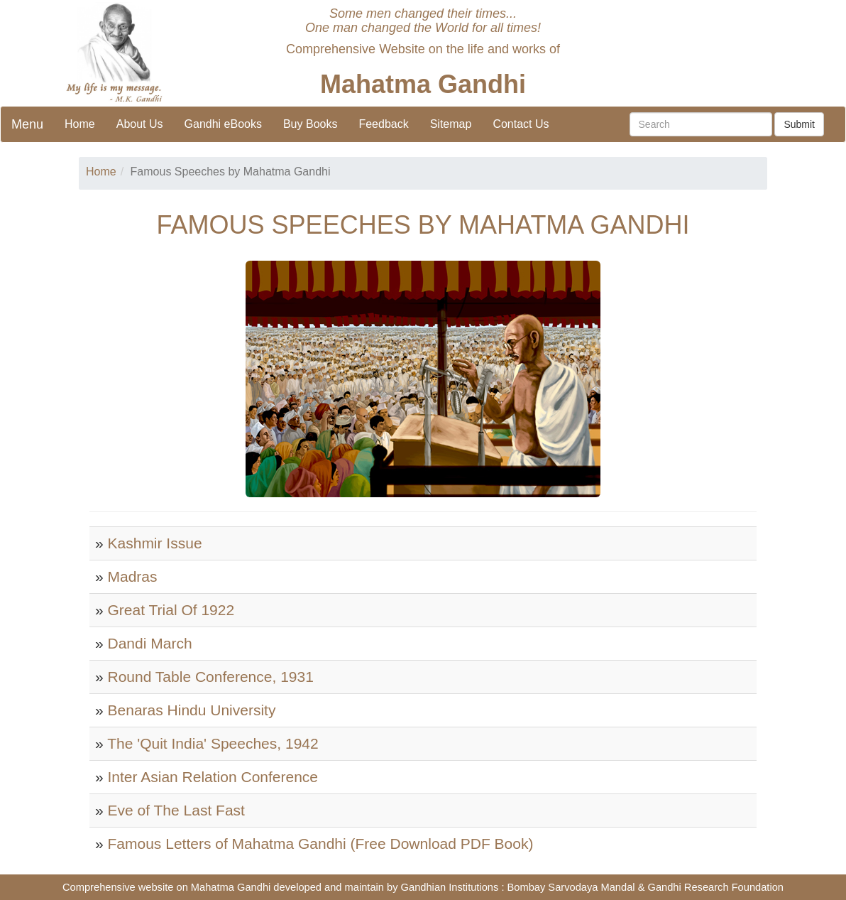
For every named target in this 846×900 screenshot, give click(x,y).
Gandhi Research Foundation (716, 887)
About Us (139, 124)
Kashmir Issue (155, 543)
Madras (133, 576)
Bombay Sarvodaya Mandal (571, 887)
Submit (799, 124)
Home (80, 124)
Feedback (383, 124)
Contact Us (521, 124)
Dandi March (150, 643)
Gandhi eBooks (223, 124)
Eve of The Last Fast (176, 810)
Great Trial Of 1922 (171, 610)
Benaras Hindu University (192, 710)
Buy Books (310, 124)
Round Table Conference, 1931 (211, 676)
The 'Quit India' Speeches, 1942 (213, 743)
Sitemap (451, 124)
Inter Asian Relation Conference (213, 777)
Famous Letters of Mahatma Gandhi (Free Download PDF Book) (321, 843)
